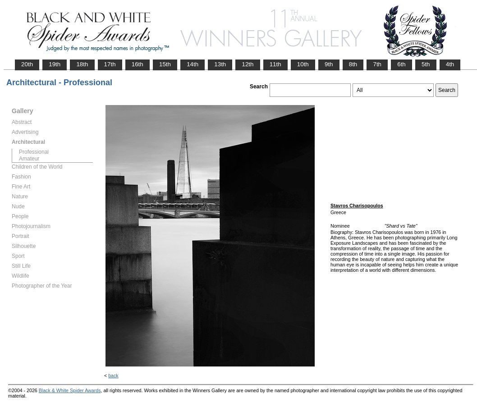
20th (27, 64)
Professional (34, 152)
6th (401, 64)
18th (82, 64)
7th (377, 64)
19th (54, 64)
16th (137, 64)
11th (275, 64)
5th (426, 64)
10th (303, 64)
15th (165, 64)
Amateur (29, 159)
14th (192, 64)
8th (353, 64)
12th (247, 64)
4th (450, 64)
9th (329, 64)
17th (110, 64)
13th (220, 64)
